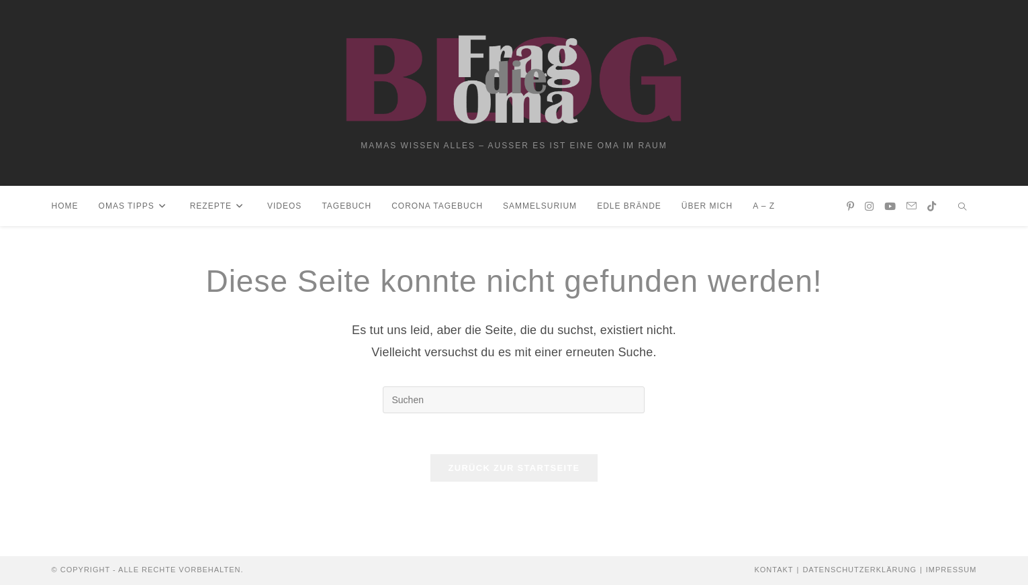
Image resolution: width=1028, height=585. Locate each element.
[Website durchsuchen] (962, 208)
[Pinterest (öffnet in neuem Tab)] (850, 206)
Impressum (951, 570)
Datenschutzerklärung (859, 570)
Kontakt (773, 570)
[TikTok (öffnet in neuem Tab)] (931, 206)
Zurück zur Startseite (513, 468)
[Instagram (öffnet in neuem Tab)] (869, 206)
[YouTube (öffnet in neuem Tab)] (890, 206)
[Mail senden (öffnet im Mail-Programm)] (911, 206)
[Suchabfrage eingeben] (514, 399)
